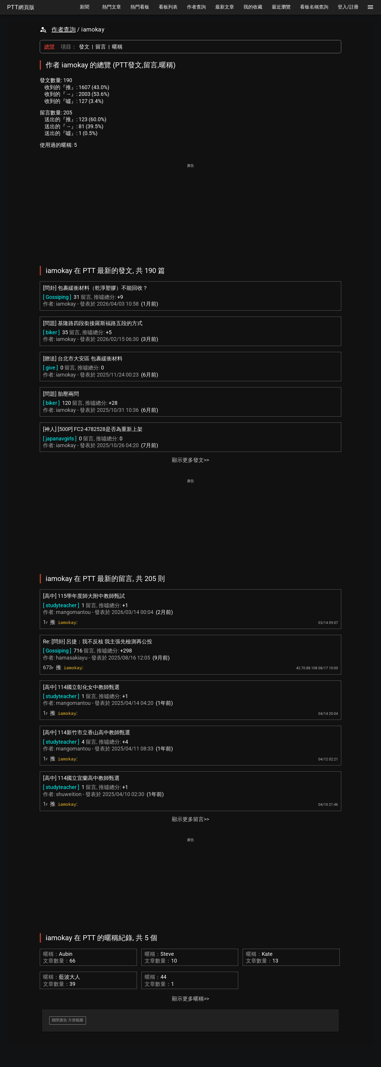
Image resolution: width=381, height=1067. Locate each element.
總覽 (49, 47)
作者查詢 (64, 29)
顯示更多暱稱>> (190, 999)
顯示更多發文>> (190, 460)
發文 (84, 47)
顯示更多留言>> (190, 819)
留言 (100, 47)
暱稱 (117, 47)
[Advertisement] (190, 210)
